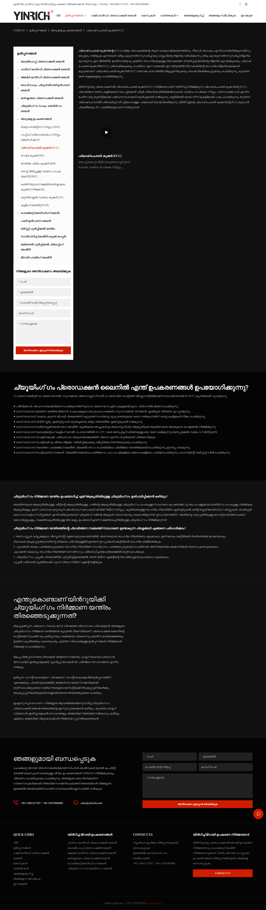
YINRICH (19, 30)
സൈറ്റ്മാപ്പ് (155, 903)
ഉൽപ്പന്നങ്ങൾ (37, 30)
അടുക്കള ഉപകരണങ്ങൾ (66, 30)
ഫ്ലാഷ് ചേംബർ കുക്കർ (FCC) (105, 30)
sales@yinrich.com (156, 853)
